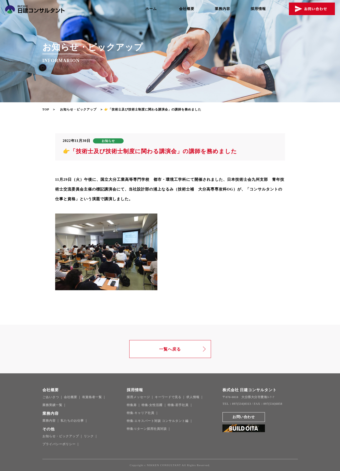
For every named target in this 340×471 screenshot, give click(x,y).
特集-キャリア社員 (141, 413)
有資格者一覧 (92, 397)
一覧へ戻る (170, 349)
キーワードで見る (168, 397)
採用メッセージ (138, 397)
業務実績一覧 (52, 405)
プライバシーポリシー (59, 444)
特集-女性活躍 (152, 405)
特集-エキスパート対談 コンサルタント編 (158, 421)
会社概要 (186, 9)
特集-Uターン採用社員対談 (147, 429)
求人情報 (193, 397)
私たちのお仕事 (72, 420)
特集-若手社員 (178, 405)
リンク (89, 436)
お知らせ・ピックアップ (78, 109)
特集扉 (132, 405)
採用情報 (258, 9)
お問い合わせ (243, 417)
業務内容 (222, 9)
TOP (45, 109)
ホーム (151, 9)
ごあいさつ (50, 397)
